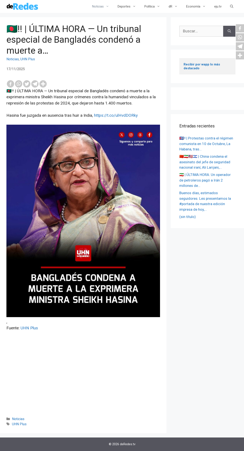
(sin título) (187, 217)
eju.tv (218, 6)
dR (175, 6)
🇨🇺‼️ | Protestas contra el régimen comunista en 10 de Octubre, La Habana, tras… (206, 143)
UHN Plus (27, 59)
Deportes (129, 6)
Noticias (102, 6)
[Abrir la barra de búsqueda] (232, 6)
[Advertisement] (83, 380)
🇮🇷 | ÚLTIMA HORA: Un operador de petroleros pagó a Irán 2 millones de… (205, 180)
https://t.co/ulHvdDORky (116, 115)
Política (154, 6)
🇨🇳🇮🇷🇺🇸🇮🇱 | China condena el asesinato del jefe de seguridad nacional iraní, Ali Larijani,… (204, 162)
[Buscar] (229, 31)
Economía (198, 6)
